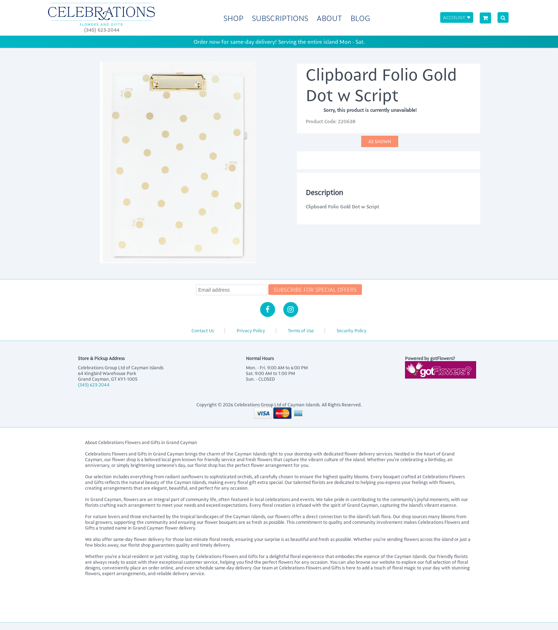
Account (454, 17)
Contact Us (202, 330)
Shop (233, 18)
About (329, 18)
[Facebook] (267, 309)
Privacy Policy (251, 330)
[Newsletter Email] (231, 290)
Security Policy (352, 330)
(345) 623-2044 (101, 30)
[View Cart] (485, 18)
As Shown (379, 141)
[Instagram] (290, 309)
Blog (360, 18)
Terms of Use (301, 330)
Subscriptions (280, 18)
